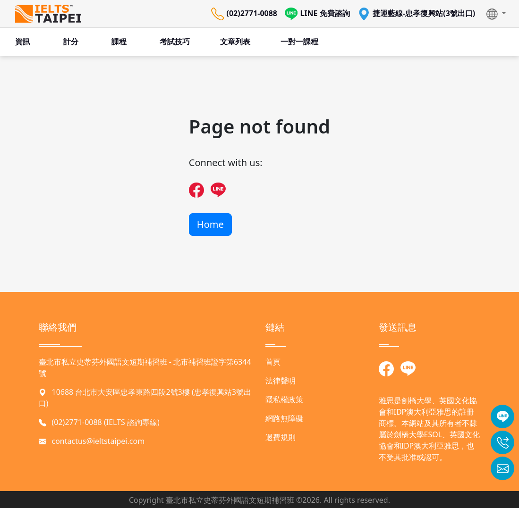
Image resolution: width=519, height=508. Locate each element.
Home (210, 224)
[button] (496, 13)
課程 (119, 41)
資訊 (22, 41)
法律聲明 (280, 380)
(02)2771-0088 (244, 14)
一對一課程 (299, 41)
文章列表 (235, 41)
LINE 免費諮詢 (317, 14)
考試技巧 (175, 41)
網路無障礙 (284, 418)
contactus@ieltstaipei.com (98, 441)
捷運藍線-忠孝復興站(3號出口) (416, 14)
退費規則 (280, 437)
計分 (70, 41)
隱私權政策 (284, 399)
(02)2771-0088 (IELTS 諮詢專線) (106, 422)
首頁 (273, 362)
